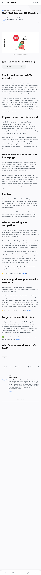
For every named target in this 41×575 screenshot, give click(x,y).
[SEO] (4, 358)
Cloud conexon (10, 2)
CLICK (24, 273)
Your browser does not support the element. (14, 67)
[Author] (10, 19)
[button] (2, 2)
